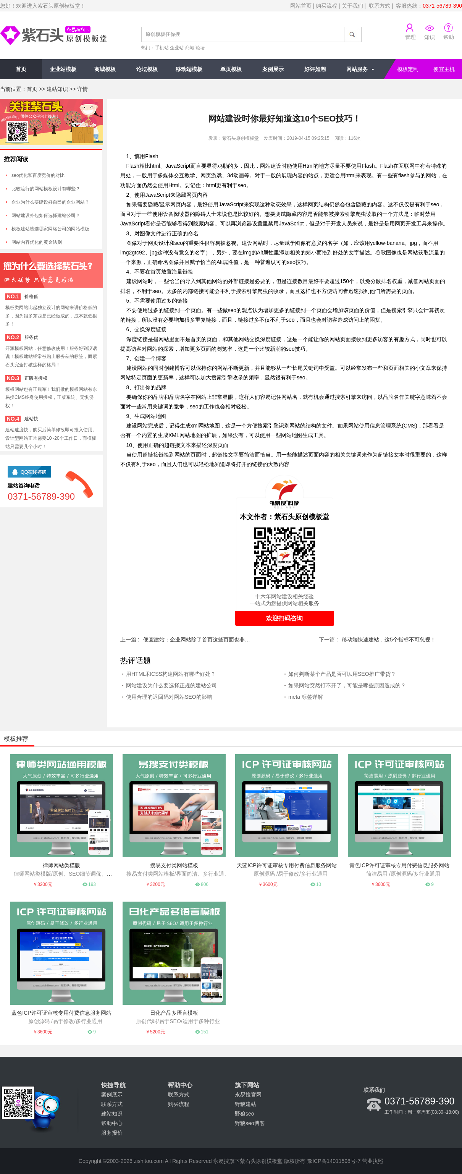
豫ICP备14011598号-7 (333, 1161)
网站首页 (301, 6)
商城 (189, 47)
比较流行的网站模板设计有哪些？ (45, 188)
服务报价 (112, 1133)
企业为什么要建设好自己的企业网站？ (50, 202)
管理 (410, 37)
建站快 (31, 418)
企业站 (177, 47)
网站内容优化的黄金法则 (36, 242)
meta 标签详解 (305, 697)
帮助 (448, 37)
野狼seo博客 (250, 1123)
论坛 (200, 47)
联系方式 (379, 6)
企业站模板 (63, 69)
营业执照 (372, 1161)
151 (204, 1032)
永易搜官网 (248, 1094)
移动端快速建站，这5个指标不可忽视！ (389, 639)
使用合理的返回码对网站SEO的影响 (169, 697)
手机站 (162, 47)
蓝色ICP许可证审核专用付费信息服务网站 (61, 1013)
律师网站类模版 (61, 865)
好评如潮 (315, 69)
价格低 (31, 296)
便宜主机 (444, 69)
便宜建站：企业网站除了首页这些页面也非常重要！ (196, 639)
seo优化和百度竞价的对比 (38, 175)
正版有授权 (35, 378)
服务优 (31, 337)
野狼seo (244, 1114)
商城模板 (105, 69)
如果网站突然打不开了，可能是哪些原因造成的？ (347, 685)
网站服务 (357, 69)
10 (318, 884)
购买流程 (326, 6)
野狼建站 (245, 1104)
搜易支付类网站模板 (174, 865)
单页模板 (231, 69)
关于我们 (352, 6)
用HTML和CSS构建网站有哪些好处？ (171, 674)
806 (204, 884)
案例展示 (273, 69)
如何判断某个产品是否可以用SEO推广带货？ (342, 674)
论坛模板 (147, 69)
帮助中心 (112, 1123)
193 (92, 884)
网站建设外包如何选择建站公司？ (45, 215)
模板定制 (407, 69)
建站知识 (57, 89)
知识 (429, 37)
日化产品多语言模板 (174, 1013)
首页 (21, 69)
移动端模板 (189, 69)
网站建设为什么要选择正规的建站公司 (171, 685)
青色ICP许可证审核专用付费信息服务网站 (399, 865)
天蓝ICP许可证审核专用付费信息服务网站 (286, 865)
